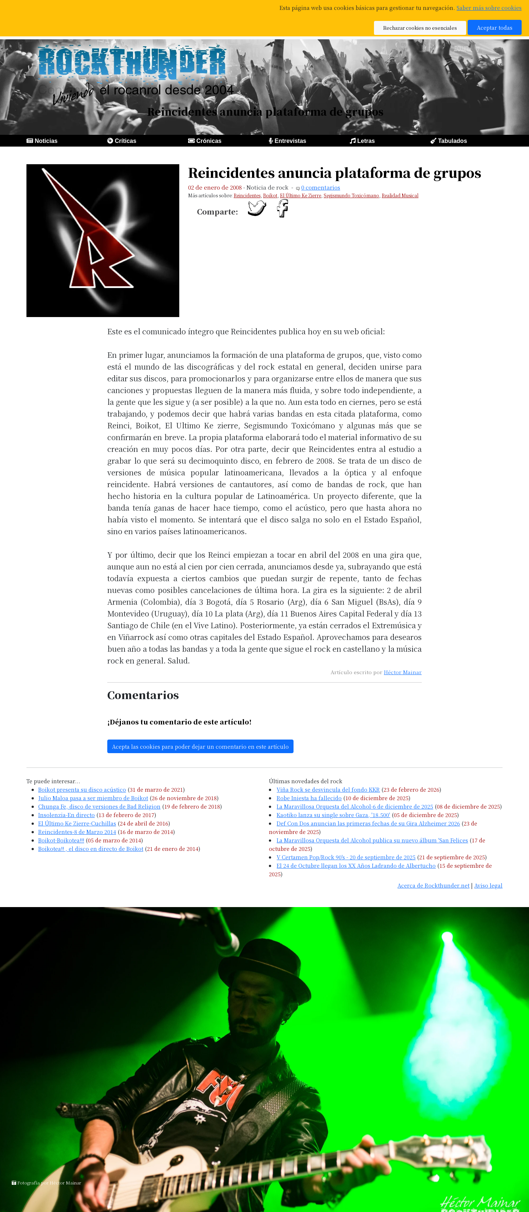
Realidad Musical (400, 195)
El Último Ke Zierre (300, 195)
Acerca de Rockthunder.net (433, 885)
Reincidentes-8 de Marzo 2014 (77, 831)
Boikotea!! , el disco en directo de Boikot (90, 848)
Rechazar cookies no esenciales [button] (420, 27)
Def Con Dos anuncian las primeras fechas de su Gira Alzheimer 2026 (368, 823)
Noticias (46, 141)
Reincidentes (247, 195)
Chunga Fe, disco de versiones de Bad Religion (99, 806)
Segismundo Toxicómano (351, 195)
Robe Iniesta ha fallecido (309, 798)
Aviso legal (488, 885)
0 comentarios (320, 187)
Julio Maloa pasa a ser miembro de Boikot (93, 798)
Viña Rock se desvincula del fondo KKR (328, 789)
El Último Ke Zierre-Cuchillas (77, 823)
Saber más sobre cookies (489, 7)
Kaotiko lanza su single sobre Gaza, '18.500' (333, 815)
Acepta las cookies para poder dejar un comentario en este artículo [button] (200, 746)
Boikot (270, 195)
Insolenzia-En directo (66, 815)
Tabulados (452, 141)
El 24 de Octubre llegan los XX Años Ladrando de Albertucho (356, 865)
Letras (366, 141)
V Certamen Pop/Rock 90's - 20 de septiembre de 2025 (346, 857)
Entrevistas (290, 141)
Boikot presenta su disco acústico (82, 789)
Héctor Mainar (403, 672)
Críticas (125, 141)
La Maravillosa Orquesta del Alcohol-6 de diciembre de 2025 (355, 806)
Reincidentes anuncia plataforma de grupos (334, 172)
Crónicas (208, 141)
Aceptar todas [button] (494, 27)
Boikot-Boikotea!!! (61, 840)
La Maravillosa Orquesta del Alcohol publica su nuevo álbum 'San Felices (372, 840)
